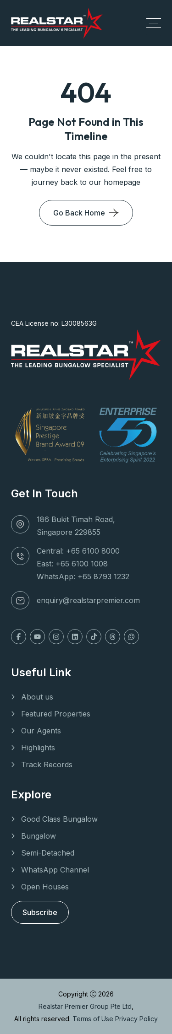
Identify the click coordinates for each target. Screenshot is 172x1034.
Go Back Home (79, 212)
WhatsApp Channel (55, 869)
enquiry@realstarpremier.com (88, 600)
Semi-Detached (47, 852)
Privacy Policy (136, 1019)
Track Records (46, 764)
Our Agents (41, 730)
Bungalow (38, 835)
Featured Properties (55, 713)
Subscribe (39, 912)
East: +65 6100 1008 (72, 563)
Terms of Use (93, 1019)
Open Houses (45, 886)
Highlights (38, 747)
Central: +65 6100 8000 (78, 550)
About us (37, 696)
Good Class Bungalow (59, 819)
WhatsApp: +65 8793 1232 (83, 576)
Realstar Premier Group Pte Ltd (85, 1006)
